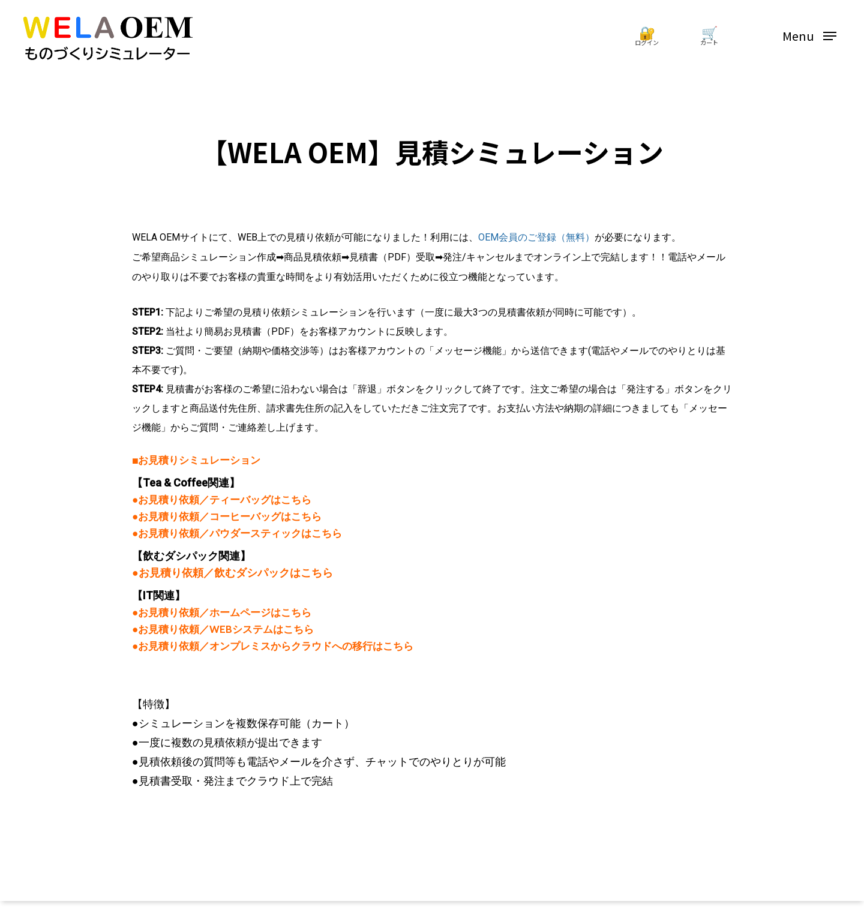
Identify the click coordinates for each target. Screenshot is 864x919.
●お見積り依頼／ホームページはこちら (221, 612)
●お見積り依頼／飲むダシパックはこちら (232, 572)
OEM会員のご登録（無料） (536, 237)
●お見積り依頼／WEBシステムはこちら (223, 629)
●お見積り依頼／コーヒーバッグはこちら (227, 516)
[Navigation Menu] (809, 36)
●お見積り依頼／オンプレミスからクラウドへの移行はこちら (272, 645)
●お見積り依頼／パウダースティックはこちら (237, 533)
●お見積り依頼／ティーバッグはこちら (221, 499)
